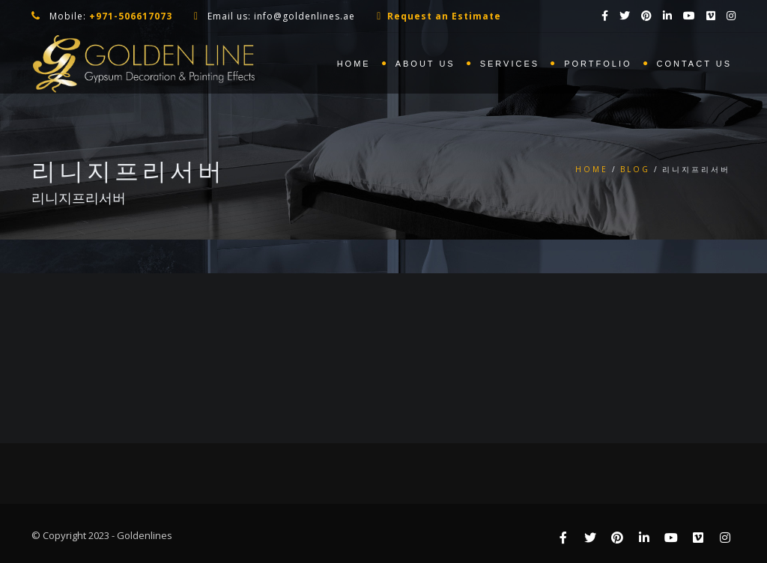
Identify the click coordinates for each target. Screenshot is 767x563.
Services (509, 63)
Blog (635, 169)
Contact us (695, 63)
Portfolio (597, 63)
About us (425, 63)
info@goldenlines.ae (304, 16)
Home (354, 63)
